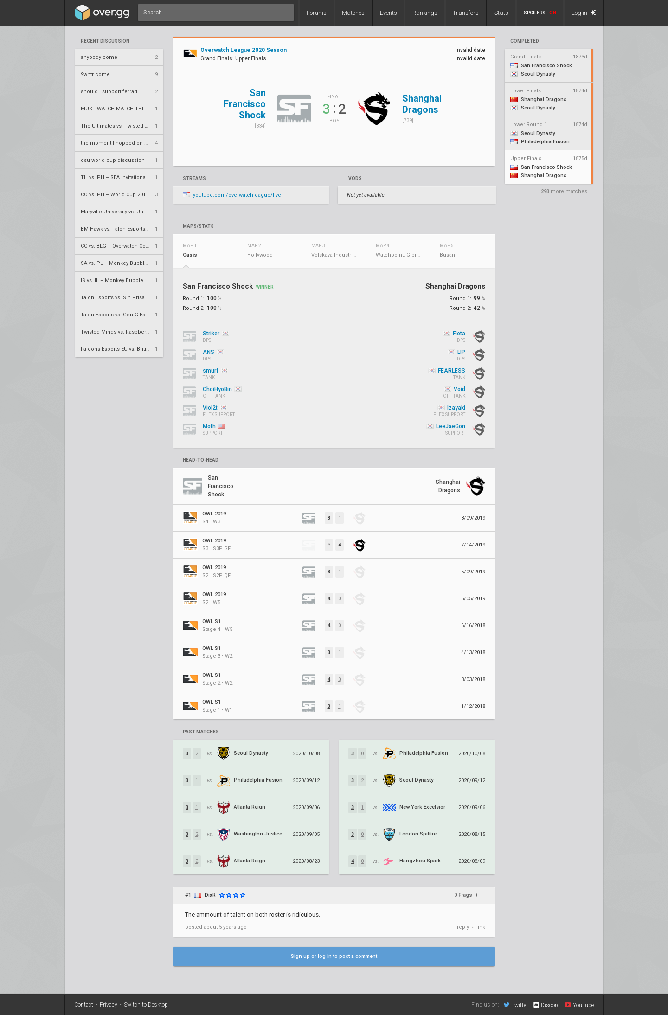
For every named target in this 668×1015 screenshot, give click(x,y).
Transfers (466, 12)
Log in (584, 12)
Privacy (108, 1005)
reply (463, 927)
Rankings (424, 12)
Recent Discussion (105, 41)
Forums (317, 12)
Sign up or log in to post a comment (334, 956)
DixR (210, 895)
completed (524, 41)
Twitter (516, 1005)
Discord (546, 1005)
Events (388, 12)
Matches (353, 12)
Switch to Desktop (146, 1005)
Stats (501, 12)
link (480, 927)
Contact (83, 1005)
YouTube (579, 1005)
